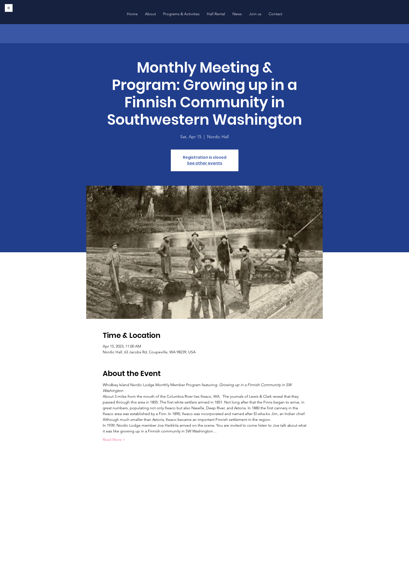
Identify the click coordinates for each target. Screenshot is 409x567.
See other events (204, 163)
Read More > (114, 439)
